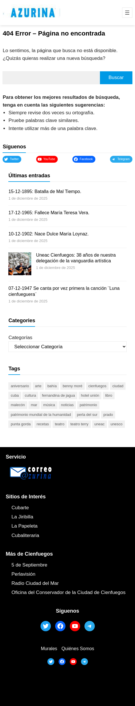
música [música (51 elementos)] (49, 405)
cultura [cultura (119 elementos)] (30, 395)
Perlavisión (23, 574)
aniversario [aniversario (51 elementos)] (20, 386)
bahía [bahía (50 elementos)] (52, 386)
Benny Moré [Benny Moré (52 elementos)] (72, 386)
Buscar (116, 77)
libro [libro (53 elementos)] (108, 395)
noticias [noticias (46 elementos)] (67, 405)
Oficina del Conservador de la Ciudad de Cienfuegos (68, 592)
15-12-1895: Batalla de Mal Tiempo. (44, 191)
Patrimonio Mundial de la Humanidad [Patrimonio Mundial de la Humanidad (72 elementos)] (41, 414)
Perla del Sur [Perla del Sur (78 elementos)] (87, 414)
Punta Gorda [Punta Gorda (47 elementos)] (20, 424)
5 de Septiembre (29, 565)
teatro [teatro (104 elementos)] (59, 424)
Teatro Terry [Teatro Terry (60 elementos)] (79, 424)
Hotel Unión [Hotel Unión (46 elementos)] (90, 395)
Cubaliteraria (25, 535)
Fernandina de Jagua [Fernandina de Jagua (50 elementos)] (58, 395)
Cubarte (20, 507)
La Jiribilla (22, 517)
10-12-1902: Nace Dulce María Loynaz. (48, 233)
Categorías (20, 337)
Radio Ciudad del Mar (35, 583)
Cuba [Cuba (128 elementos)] (15, 395)
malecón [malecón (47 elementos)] (18, 405)
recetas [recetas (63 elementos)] (43, 424)
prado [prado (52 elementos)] (108, 414)
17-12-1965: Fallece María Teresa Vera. (48, 212)
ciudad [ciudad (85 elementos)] (117, 386)
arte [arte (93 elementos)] (38, 386)
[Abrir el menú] (127, 12)
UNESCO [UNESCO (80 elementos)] (117, 424)
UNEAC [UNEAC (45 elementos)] (100, 424)
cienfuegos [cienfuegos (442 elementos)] (97, 386)
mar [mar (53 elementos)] (34, 405)
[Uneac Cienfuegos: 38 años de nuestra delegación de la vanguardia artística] (19, 264)
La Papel (21, 526)
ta (36, 526)
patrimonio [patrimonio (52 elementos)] (88, 405)
